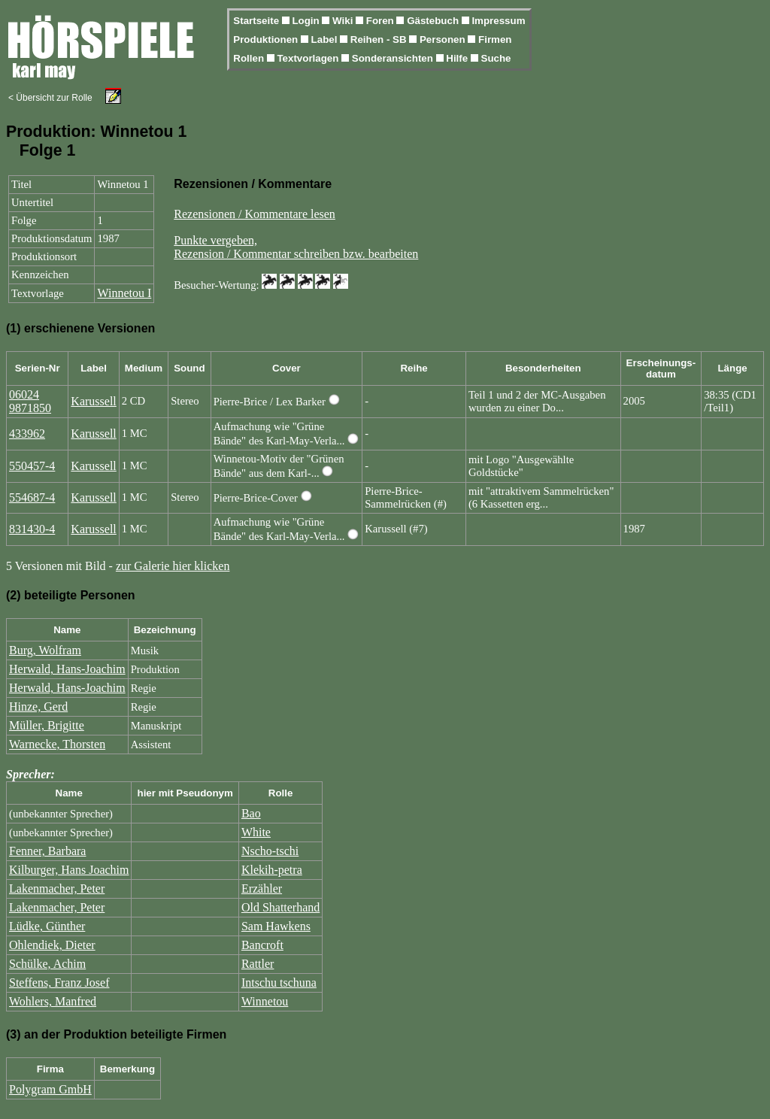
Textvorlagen (309, 58)
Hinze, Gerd (38, 706)
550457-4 (32, 465)
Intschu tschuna (279, 982)
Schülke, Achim (47, 963)
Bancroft (262, 945)
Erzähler (261, 888)
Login (307, 20)
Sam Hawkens (276, 926)
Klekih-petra (271, 869)
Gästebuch (434, 20)
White (256, 832)
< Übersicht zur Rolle (50, 97)
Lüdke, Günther (47, 926)
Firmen (494, 39)
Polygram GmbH (50, 1089)
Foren (381, 20)
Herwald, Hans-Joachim (67, 669)
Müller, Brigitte (46, 725)
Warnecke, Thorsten (57, 744)
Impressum (498, 20)
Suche (496, 58)
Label (326, 39)
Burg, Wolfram (45, 650)
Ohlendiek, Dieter (52, 945)
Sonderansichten (394, 58)
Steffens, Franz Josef (59, 982)
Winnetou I (124, 293)
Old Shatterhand (280, 907)
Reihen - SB (380, 39)
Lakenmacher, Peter (57, 888)
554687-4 (32, 497)
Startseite (257, 20)
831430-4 (32, 529)
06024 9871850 (30, 401)
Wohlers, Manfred (52, 1001)
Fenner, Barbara (47, 851)
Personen (444, 39)
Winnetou (264, 1001)
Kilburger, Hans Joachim (69, 869)
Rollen (249, 58)
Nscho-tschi (270, 851)
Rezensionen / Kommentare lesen (254, 214)
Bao (251, 813)
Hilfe (458, 58)
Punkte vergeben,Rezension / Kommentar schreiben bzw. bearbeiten (296, 247)
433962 (27, 433)
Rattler (257, 963)
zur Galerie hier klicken (172, 566)
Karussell (93, 401)
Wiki (344, 20)
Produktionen (267, 39)
